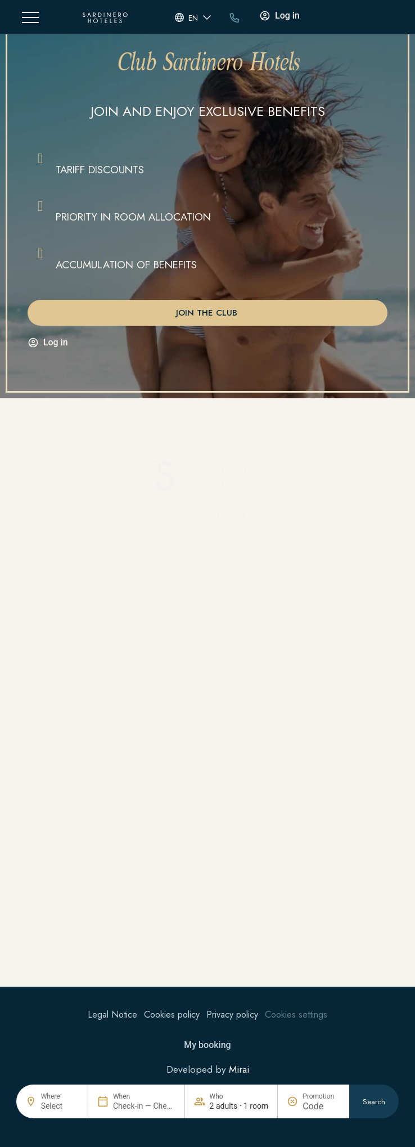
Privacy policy (232, 1014)
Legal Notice (112, 1014)
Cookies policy (172, 1014)
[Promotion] (321, 1106)
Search (374, 1102)
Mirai (239, 1069)
